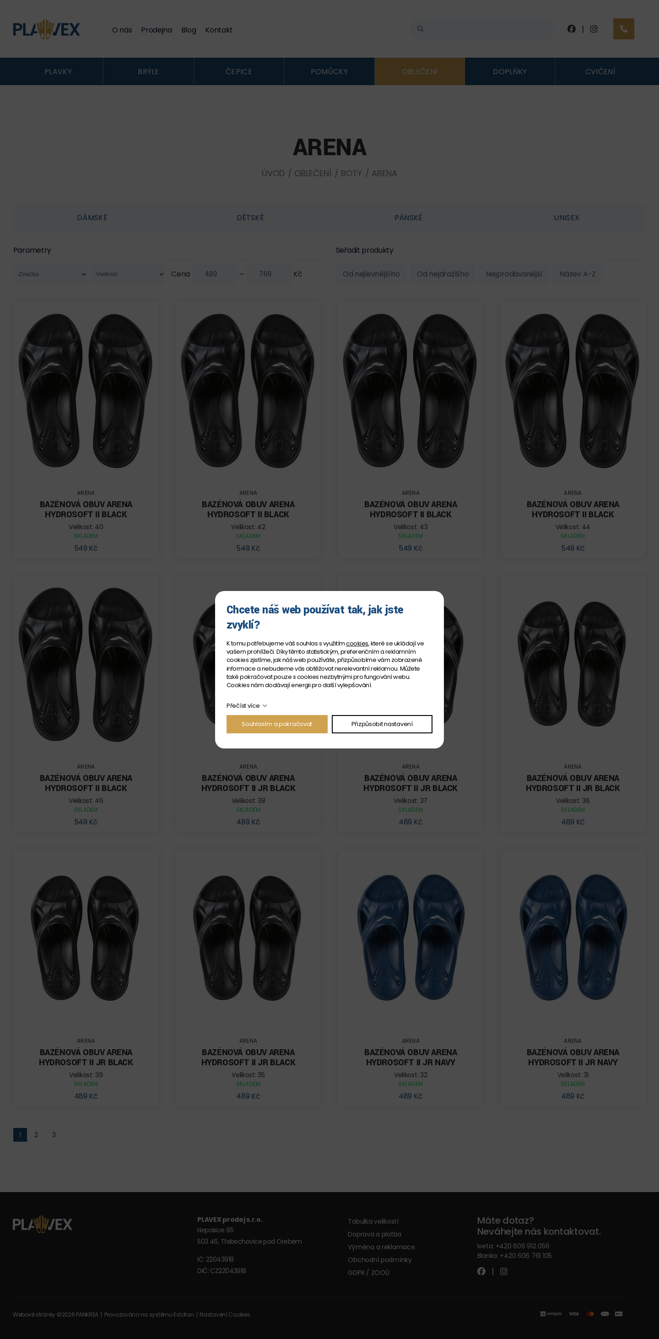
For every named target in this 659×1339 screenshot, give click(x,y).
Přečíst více (243, 705)
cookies (357, 643)
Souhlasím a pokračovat (277, 724)
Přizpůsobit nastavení (382, 724)
